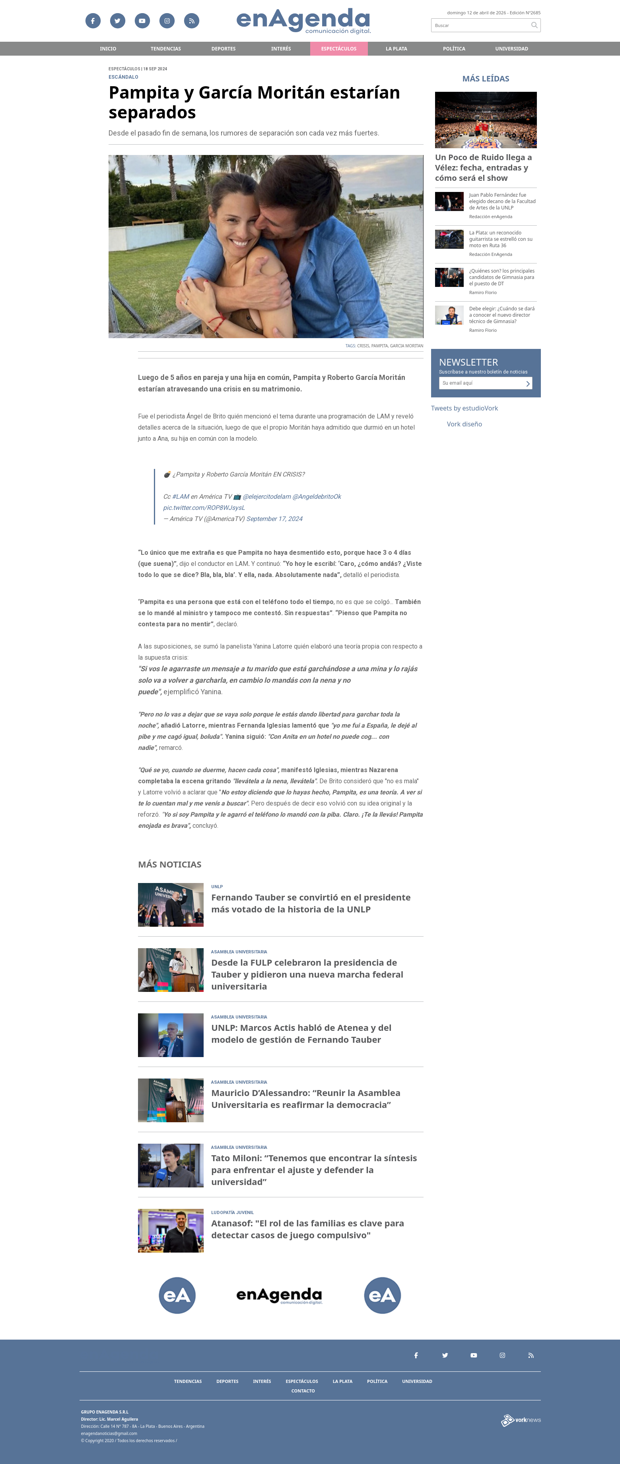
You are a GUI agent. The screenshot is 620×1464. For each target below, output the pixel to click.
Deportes (224, 48)
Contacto (303, 1391)
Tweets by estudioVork (464, 408)
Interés (281, 48)
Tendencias (166, 48)
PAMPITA (379, 346)
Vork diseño (464, 424)
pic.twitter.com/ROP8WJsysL (204, 507)
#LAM (180, 496)
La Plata (396, 48)
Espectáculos (339, 48)
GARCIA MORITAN (407, 346)
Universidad (512, 48)
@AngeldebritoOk (316, 496)
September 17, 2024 (274, 519)
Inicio (108, 48)
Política (454, 48)
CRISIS (363, 346)
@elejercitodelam (267, 496)
